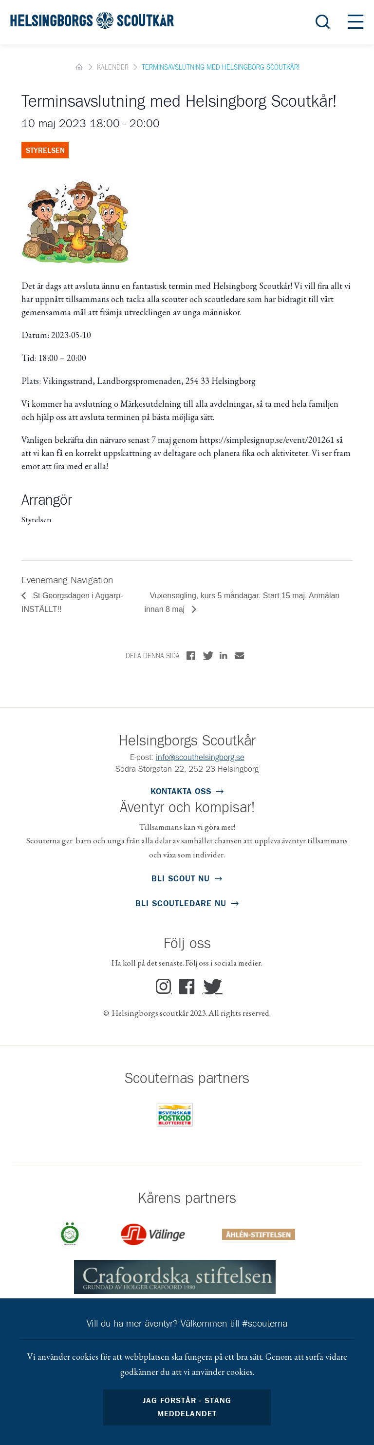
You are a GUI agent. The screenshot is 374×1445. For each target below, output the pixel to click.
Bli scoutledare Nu (180, 904)
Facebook (187, 987)
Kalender (113, 67)
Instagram (164, 987)
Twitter (210, 987)
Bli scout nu (180, 879)
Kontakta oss (180, 792)
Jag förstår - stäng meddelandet (187, 1407)
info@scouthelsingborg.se (200, 758)
